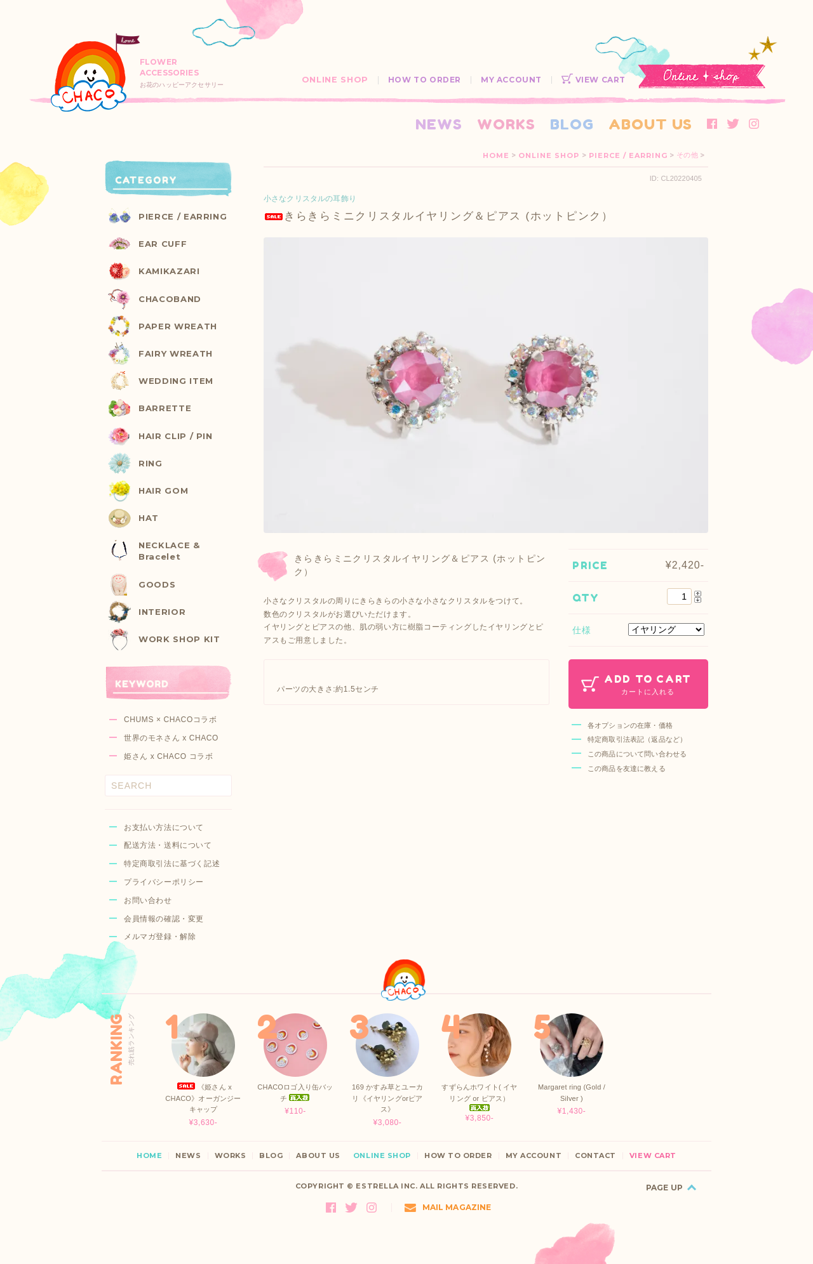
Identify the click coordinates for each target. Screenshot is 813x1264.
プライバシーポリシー (164, 882)
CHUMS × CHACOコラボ (170, 719)
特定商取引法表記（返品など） (637, 739)
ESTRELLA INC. (386, 1186)
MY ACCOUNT (511, 79)
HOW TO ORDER (424, 79)
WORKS (506, 124)
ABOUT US (650, 124)
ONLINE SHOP (335, 79)
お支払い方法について (164, 827)
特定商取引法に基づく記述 (172, 863)
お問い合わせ (148, 900)
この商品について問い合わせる (637, 754)
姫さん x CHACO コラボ (168, 756)
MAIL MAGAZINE (448, 1207)
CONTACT (595, 1155)
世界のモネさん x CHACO (171, 738)
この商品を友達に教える (627, 768)
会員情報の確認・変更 (164, 918)
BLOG (572, 124)
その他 (686, 155)
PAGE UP (664, 1187)
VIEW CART (593, 79)
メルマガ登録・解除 (160, 936)
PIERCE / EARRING (628, 155)
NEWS (438, 124)
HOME (496, 155)
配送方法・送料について (168, 845)
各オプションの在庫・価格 (630, 725)
